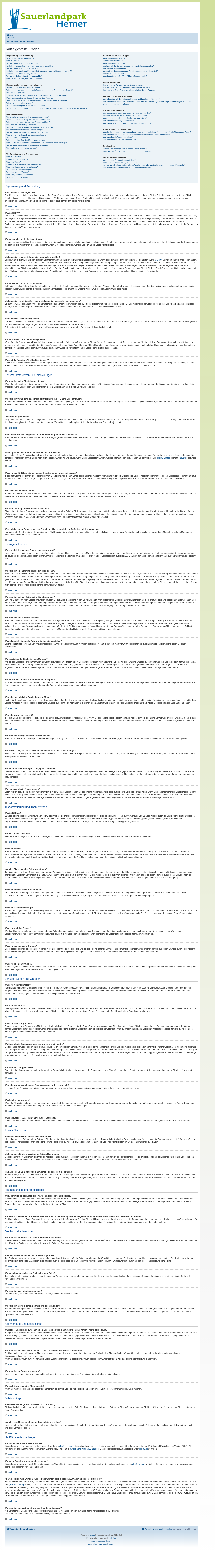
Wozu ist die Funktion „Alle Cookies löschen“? (25, 79)
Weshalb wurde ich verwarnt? (18, 138)
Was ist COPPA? (13, 61)
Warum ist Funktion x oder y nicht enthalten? (121, 163)
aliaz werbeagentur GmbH (101, 1541)
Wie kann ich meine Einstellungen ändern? (23, 87)
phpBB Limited (163, 458)
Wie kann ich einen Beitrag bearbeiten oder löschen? (28, 120)
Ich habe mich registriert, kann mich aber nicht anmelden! (29, 66)
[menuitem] (9, 35)
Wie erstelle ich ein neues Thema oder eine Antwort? (27, 117)
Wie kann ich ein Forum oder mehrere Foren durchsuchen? (127, 113)
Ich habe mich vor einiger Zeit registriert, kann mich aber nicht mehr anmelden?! (39, 71)
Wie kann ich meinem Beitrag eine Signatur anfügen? (28, 122)
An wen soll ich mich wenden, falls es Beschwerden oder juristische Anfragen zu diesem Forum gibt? (144, 165)
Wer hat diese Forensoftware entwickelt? (119, 160)
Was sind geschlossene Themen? (20, 175)
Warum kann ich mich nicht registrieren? (22, 63)
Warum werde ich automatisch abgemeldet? (24, 76)
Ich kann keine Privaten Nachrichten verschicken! (123, 85)
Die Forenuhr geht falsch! (16, 93)
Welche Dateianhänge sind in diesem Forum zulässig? (125, 149)
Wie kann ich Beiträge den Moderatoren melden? (26, 140)
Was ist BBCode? (13, 157)
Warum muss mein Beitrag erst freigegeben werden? (27, 145)
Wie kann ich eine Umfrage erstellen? (21, 125)
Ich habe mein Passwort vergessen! (21, 74)
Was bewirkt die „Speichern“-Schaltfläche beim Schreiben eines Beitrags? (36, 143)
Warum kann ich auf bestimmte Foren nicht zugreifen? (28, 132)
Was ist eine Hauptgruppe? (114, 74)
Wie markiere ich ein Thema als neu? (21, 148)
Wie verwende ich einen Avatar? (19, 103)
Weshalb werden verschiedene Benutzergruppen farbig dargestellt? (130, 71)
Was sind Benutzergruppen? (114, 63)
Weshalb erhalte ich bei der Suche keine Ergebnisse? (125, 116)
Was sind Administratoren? (114, 58)
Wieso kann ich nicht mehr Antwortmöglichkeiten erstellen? (30, 127)
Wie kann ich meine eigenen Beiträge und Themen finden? (127, 123)
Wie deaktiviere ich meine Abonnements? (120, 140)
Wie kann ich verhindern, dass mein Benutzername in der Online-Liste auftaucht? (39, 90)
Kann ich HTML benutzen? (17, 159)
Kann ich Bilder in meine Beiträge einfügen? (24, 164)
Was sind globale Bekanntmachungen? (22, 167)
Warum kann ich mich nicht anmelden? (22, 68)
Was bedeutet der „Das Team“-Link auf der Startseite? (125, 76)
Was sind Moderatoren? (112, 61)
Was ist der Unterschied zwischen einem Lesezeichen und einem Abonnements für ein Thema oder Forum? (147, 132)
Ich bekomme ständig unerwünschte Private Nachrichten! (126, 87)
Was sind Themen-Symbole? (18, 177)
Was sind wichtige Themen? (17, 172)
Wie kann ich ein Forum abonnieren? (118, 137)
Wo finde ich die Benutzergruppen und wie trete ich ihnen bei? (128, 66)
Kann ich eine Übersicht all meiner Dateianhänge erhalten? (127, 151)
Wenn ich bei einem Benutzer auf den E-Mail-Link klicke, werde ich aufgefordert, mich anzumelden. (46, 108)
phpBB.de (183, 458)
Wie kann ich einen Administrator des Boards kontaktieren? (127, 168)
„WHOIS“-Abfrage (17, 1484)
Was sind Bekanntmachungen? (19, 170)
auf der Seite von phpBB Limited (84, 1449)
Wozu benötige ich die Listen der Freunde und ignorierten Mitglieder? (131, 99)
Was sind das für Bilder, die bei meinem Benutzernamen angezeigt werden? (37, 100)
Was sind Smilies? (13, 162)
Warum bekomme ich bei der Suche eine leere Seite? (125, 118)
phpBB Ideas (138, 1464)
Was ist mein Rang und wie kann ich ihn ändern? (26, 106)
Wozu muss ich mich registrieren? (20, 58)
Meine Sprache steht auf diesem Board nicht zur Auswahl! (30, 98)
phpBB (92, 1535)
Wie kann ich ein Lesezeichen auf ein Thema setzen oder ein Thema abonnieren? (136, 135)
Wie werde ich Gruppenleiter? (115, 68)
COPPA (158, 260)
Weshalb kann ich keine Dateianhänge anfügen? (26, 135)
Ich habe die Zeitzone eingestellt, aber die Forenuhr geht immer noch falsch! (37, 95)
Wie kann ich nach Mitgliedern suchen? (119, 121)
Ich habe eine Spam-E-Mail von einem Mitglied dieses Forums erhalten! (132, 90)
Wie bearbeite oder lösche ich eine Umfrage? (24, 130)
